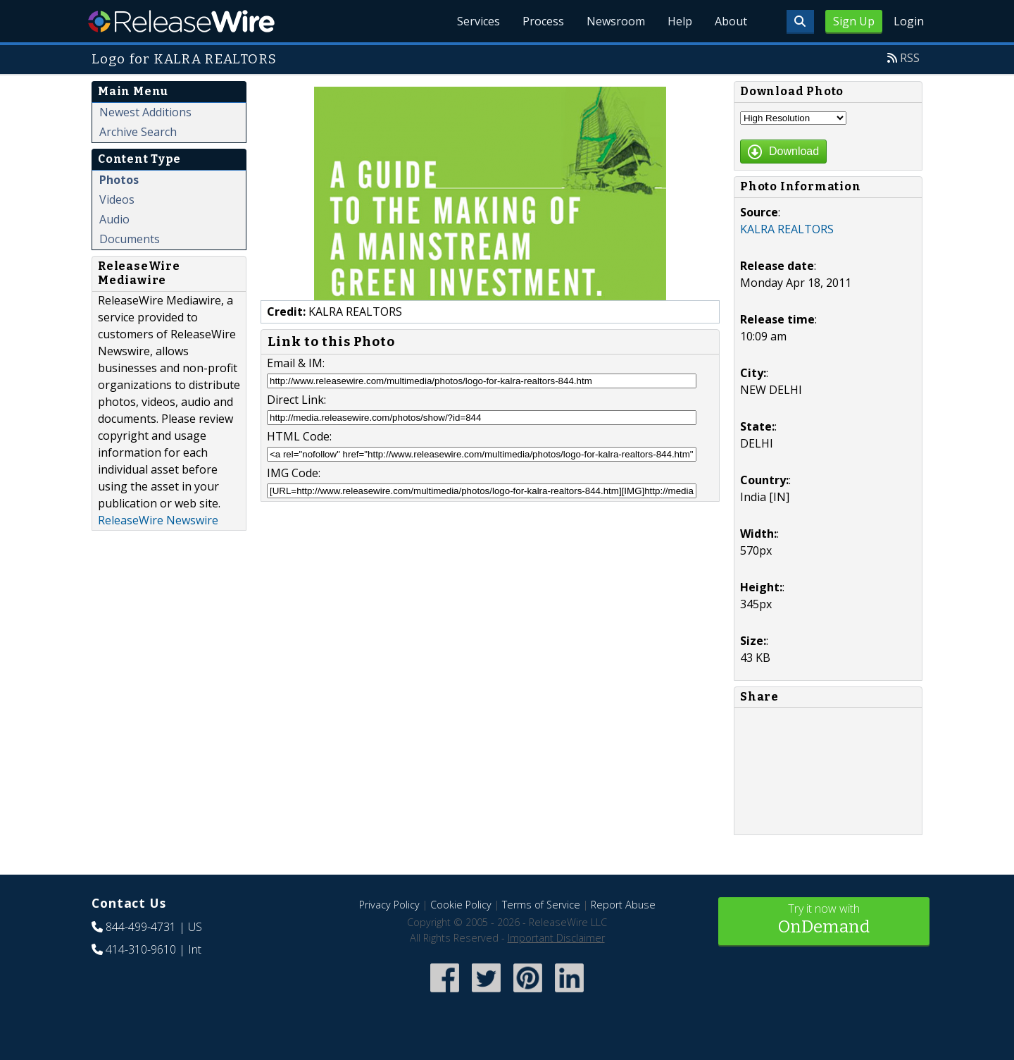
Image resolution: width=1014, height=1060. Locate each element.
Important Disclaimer (556, 937)
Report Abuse (623, 904)
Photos (119, 179)
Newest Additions (145, 112)
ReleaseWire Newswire (158, 520)
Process (543, 21)
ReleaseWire (181, 21)
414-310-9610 (141, 949)
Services (478, 21)
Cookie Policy (461, 904)
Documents (129, 239)
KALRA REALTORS (787, 229)
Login (909, 21)
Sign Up (854, 21)
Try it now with (824, 920)
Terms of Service (541, 904)
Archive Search (138, 132)
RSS (910, 58)
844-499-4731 (141, 927)
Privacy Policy (389, 904)
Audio (114, 219)
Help (680, 21)
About (731, 21)
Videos (116, 199)
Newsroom (616, 21)
